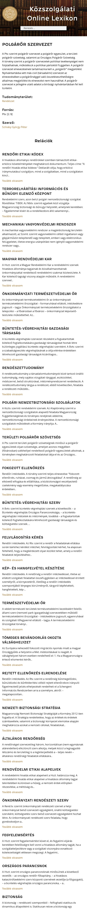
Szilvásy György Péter (14, 127)
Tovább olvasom (12, 181)
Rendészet (8, 101)
